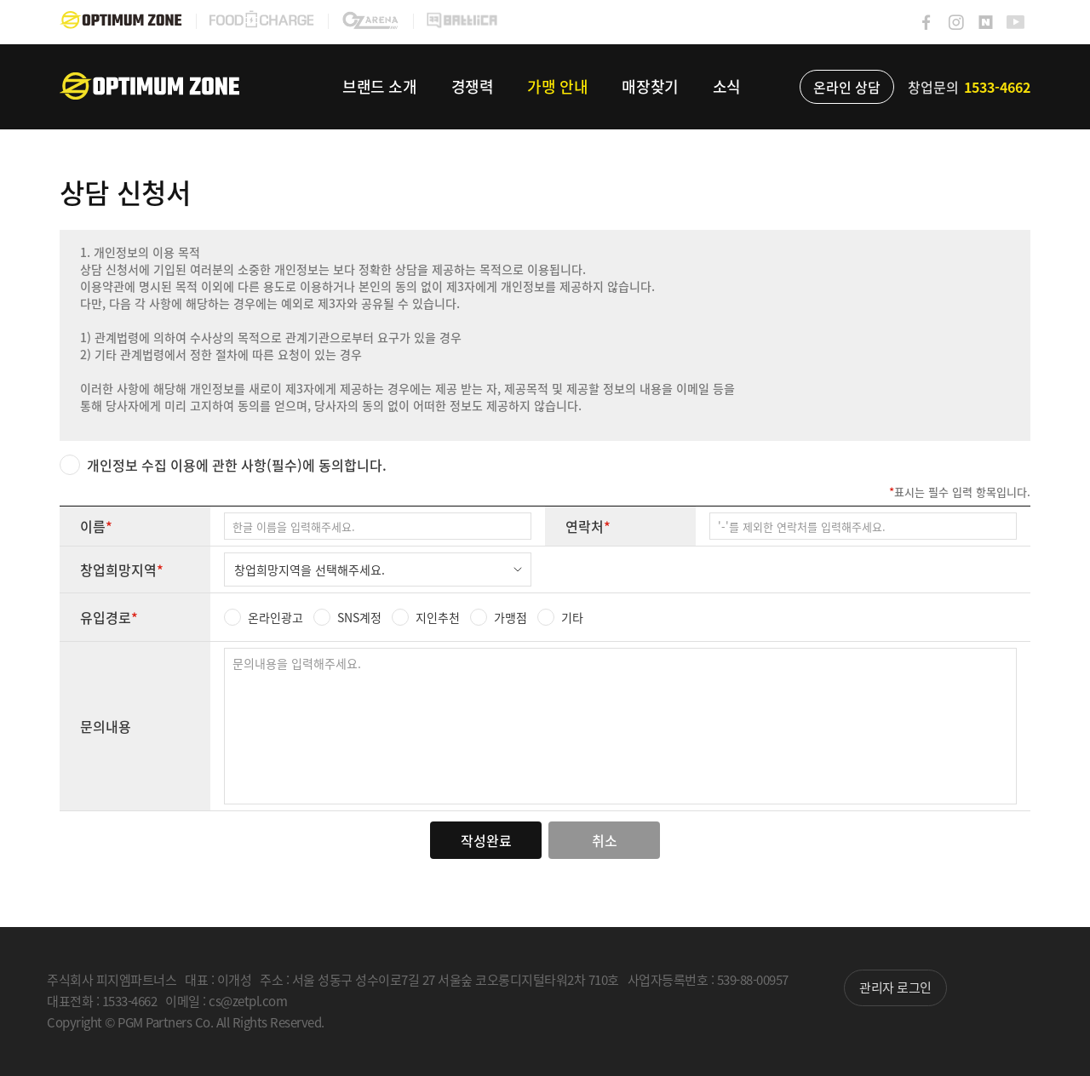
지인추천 (438, 617)
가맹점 (510, 617)
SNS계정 (359, 617)
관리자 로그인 (895, 987)
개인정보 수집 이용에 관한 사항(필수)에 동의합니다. (237, 465)
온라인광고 (275, 617)
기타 (572, 617)
